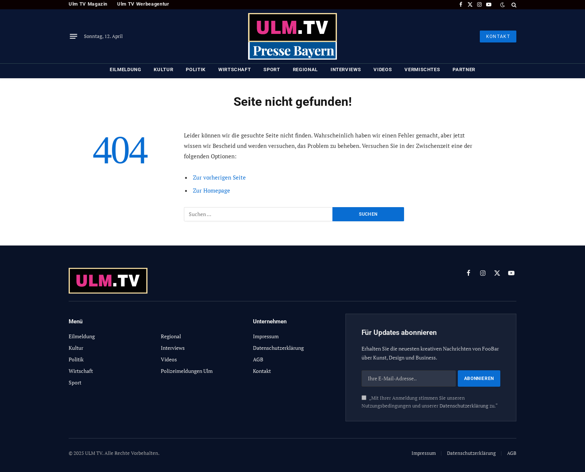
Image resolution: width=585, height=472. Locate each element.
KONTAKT (498, 36)
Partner (464, 69)
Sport (271, 69)
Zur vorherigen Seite (219, 177)
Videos (382, 69)
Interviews (346, 69)
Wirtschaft (234, 69)
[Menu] (73, 36)
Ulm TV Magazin (88, 4)
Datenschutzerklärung (463, 406)
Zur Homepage (211, 190)
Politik (196, 69)
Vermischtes (422, 69)
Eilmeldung (125, 69)
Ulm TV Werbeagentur (143, 4)
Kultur (163, 69)
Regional (305, 69)
